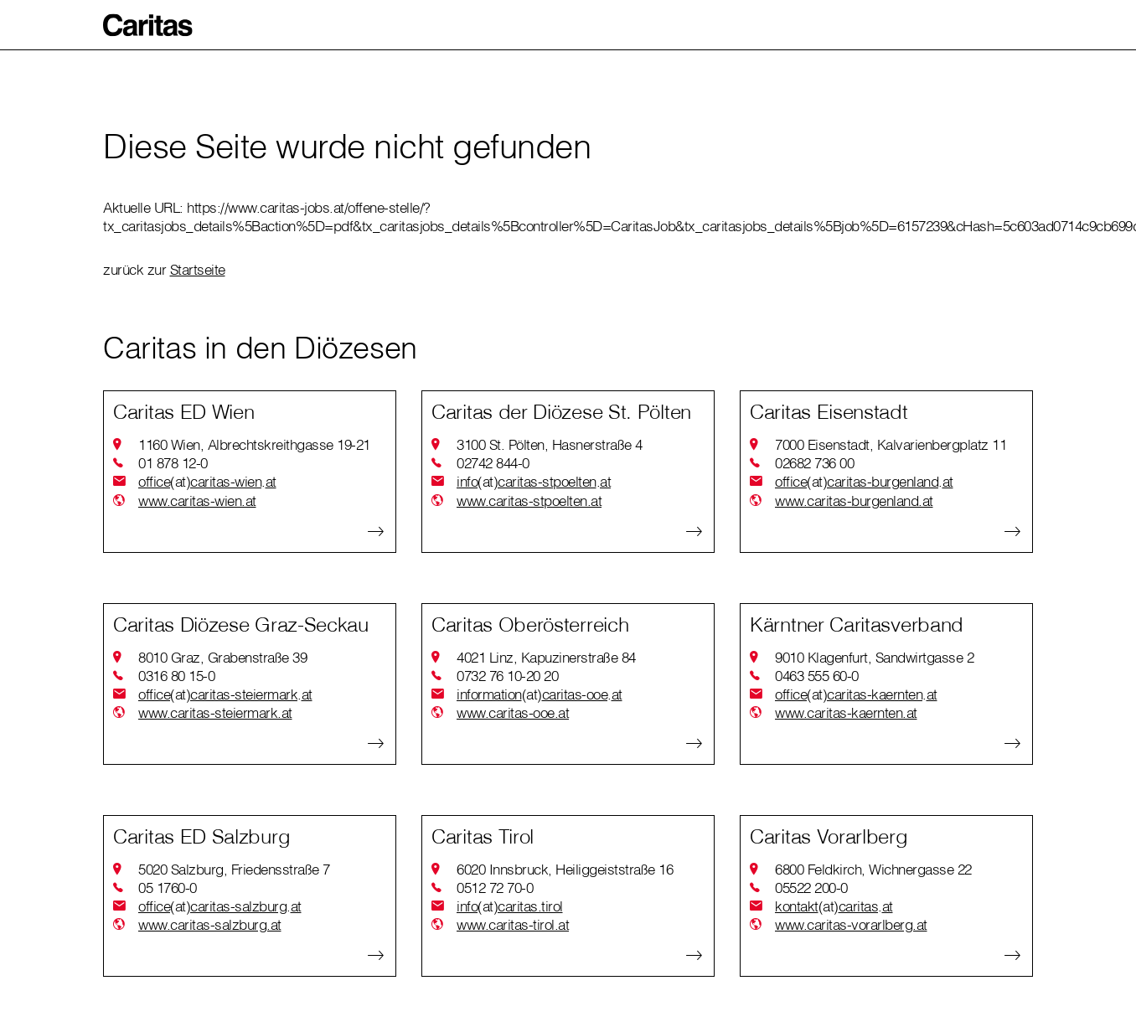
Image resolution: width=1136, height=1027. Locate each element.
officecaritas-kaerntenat (856, 694)
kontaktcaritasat (834, 906)
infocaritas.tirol (510, 906)
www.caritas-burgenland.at (854, 500)
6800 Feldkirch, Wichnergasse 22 (873, 869)
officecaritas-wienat (207, 481)
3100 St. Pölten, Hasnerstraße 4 (550, 444)
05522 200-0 (811, 887)
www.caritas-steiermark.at (215, 712)
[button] (148, 25)
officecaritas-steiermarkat (225, 694)
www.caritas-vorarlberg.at (851, 924)
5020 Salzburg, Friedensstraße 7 (234, 869)
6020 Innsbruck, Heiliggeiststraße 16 (565, 869)
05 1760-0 (167, 887)
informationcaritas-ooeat (539, 694)
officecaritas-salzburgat (220, 906)
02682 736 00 (814, 463)
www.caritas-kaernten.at (846, 712)
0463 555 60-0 (817, 675)
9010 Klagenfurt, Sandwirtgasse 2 (874, 657)
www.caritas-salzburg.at (209, 924)
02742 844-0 (493, 463)
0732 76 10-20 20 (507, 675)
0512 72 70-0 (495, 887)
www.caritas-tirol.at (513, 924)
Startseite (197, 269)
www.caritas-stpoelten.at (529, 500)
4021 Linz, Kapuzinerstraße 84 (546, 657)
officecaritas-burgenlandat (864, 481)
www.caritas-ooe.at (513, 712)
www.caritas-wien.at (197, 500)
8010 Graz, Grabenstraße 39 (222, 657)
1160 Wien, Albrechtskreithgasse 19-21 (254, 444)
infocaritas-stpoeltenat (534, 481)
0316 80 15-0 (176, 675)
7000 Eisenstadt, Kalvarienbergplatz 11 (890, 444)
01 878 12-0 (173, 463)
